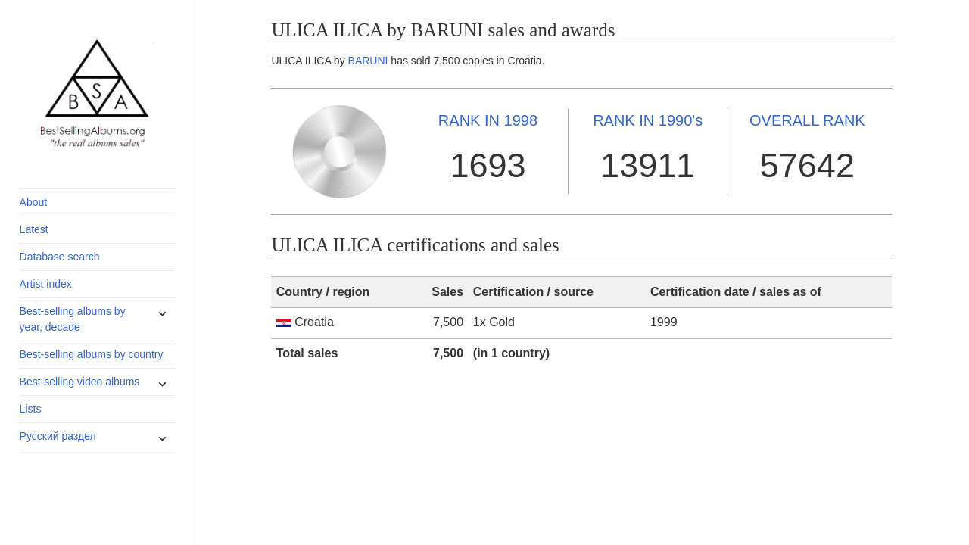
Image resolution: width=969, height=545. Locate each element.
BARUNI (368, 60)
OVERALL (807, 120)
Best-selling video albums (80, 381)
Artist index (46, 284)
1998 (487, 120)
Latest (34, 229)
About (34, 202)
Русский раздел (58, 436)
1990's (648, 120)
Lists (31, 409)
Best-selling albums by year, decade (73, 319)
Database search (60, 257)
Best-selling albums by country (92, 354)
